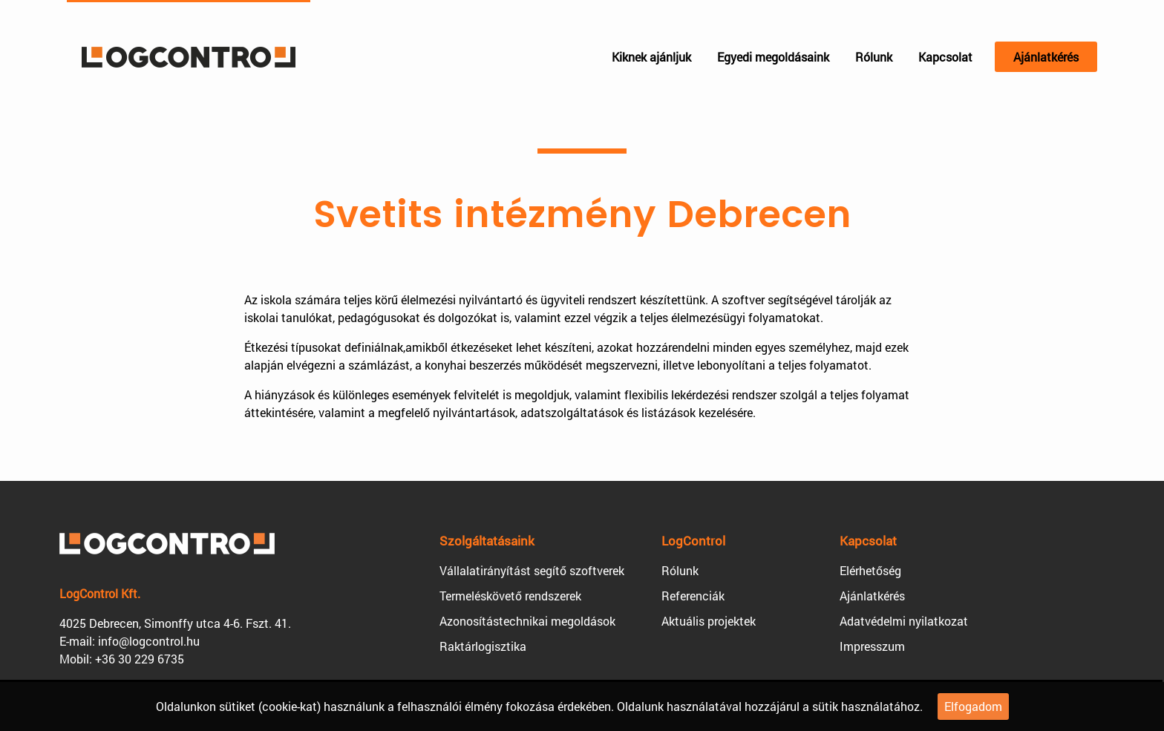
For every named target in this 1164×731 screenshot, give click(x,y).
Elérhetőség (870, 570)
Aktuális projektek (708, 621)
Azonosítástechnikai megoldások (527, 621)
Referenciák (693, 595)
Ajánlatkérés (1046, 57)
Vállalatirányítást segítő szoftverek (531, 570)
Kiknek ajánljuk (651, 57)
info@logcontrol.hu (149, 641)
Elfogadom (973, 706)
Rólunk (873, 57)
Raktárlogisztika (482, 646)
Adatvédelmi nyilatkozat (904, 621)
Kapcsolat (945, 57)
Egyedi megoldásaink (773, 57)
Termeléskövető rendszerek (510, 595)
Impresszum (872, 646)
